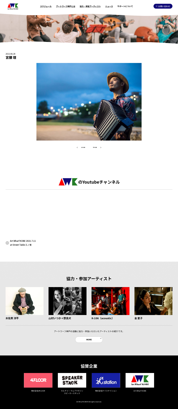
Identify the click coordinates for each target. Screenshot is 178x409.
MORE (89, 339)
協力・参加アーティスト (90, 6)
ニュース (109, 6)
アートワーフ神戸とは (65, 6)
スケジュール (46, 6)
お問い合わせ (163, 6)
